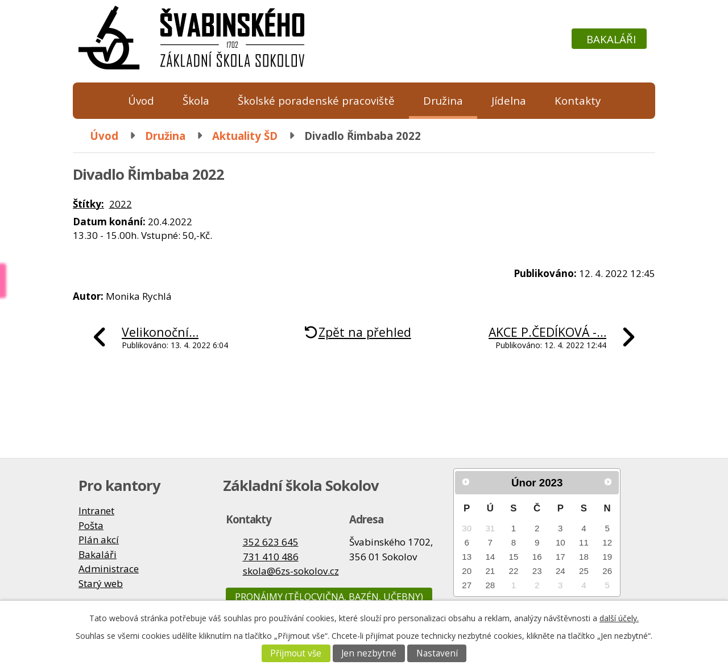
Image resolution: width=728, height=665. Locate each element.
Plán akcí (98, 539)
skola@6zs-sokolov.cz (291, 570)
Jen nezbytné (368, 653)
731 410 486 (271, 556)
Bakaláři (611, 39)
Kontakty (578, 100)
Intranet (96, 510)
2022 (120, 203)
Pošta (91, 525)
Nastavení (437, 653)
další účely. (619, 618)
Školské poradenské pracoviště (316, 100)
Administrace (108, 568)
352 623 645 (271, 541)
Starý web (100, 583)
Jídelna (508, 100)
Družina (443, 100)
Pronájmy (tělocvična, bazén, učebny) (329, 596)
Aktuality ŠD (245, 136)
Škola (196, 100)
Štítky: (88, 203)
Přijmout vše (295, 653)
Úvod (141, 100)
